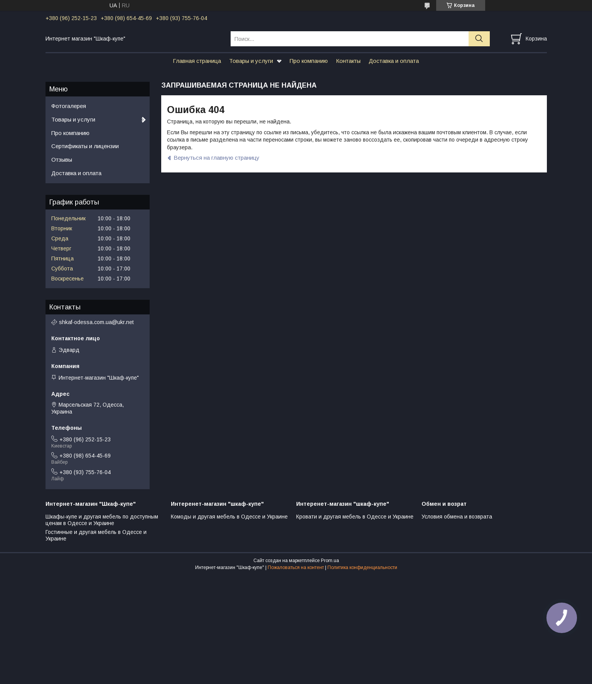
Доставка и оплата (394, 60)
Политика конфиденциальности (362, 567)
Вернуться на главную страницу (217, 157)
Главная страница (197, 60)
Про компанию (309, 60)
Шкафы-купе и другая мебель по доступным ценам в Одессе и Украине (102, 520)
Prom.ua (330, 560)
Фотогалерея (68, 106)
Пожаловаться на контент (296, 567)
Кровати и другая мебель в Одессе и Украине (354, 516)
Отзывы (61, 159)
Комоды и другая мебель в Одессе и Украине (229, 516)
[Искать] (479, 38)
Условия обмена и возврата (457, 516)
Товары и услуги (251, 60)
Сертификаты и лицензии (85, 146)
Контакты (348, 60)
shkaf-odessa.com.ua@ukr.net (96, 322)
